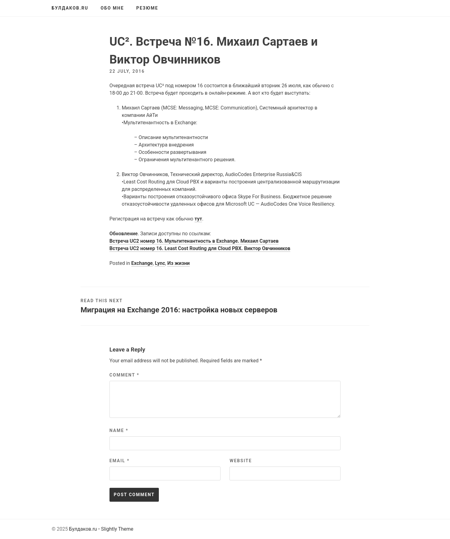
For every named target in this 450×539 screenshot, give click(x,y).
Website (240, 460)
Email (119, 460)
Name (118, 430)
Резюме (147, 8)
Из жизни (178, 263)
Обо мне (112, 8)
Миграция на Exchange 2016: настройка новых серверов (179, 310)
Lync (160, 263)
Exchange (142, 263)
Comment (124, 374)
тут (198, 219)
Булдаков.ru (70, 8)
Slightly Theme (117, 529)
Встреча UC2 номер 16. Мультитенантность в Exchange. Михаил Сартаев (194, 241)
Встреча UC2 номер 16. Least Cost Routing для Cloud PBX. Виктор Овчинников (199, 248)
